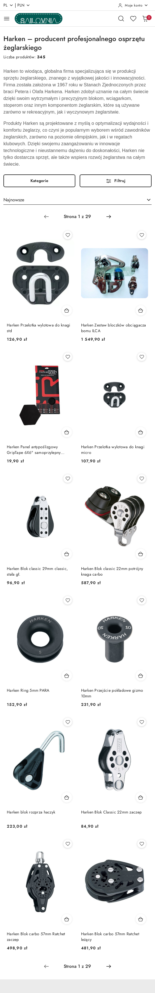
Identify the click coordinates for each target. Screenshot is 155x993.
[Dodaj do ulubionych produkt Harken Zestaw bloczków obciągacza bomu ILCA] (141, 235)
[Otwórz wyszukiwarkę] (121, 18)
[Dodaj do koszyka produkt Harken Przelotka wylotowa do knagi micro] (141, 432)
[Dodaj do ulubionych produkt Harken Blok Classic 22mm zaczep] (141, 722)
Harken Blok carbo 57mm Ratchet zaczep (36, 936)
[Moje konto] (133, 5)
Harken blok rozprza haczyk (31, 812)
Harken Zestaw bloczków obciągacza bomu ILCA (113, 328)
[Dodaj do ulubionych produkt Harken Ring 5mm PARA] (67, 600)
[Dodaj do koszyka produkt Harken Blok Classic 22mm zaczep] (141, 797)
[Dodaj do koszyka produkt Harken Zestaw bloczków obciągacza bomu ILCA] (141, 310)
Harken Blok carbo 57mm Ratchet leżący (110, 936)
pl (8, 5)
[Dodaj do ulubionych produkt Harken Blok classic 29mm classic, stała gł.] (67, 478)
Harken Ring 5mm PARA (28, 690)
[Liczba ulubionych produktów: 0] (133, 18)
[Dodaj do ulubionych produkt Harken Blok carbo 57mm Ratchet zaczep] (67, 844)
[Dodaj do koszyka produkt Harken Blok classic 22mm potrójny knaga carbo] (141, 554)
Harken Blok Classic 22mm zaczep (111, 812)
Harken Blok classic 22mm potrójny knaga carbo (112, 571)
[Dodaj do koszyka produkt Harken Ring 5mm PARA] (67, 675)
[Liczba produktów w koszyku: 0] (145, 18)
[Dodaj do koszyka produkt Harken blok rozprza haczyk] (67, 797)
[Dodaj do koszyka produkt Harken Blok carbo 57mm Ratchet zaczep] (67, 919)
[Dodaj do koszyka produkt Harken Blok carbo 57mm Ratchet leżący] (141, 919)
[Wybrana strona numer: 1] (77, 217)
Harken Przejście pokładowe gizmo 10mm (112, 693)
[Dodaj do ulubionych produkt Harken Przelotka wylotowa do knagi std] (67, 235)
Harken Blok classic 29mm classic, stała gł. (37, 571)
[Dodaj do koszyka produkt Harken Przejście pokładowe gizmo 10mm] (141, 675)
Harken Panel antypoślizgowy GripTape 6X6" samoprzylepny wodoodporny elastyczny (34, 449)
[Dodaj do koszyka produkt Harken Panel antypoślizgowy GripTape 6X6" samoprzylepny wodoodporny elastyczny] (67, 432)
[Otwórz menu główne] (6, 18)
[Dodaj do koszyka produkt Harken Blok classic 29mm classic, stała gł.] (67, 554)
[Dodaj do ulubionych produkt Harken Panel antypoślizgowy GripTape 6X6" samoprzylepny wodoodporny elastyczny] (67, 357)
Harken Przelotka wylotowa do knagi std (39, 328)
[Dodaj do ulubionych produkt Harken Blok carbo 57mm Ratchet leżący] (141, 844)
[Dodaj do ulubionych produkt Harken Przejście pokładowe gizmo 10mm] (141, 600)
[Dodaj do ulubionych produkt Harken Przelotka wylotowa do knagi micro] (141, 357)
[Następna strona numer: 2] (108, 217)
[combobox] (77, 200)
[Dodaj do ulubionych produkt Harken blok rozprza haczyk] (67, 722)
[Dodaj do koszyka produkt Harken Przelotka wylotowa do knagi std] (67, 310)
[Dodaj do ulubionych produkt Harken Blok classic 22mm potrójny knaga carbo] (141, 478)
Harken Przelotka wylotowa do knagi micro (113, 449)
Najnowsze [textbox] (13, 200)
